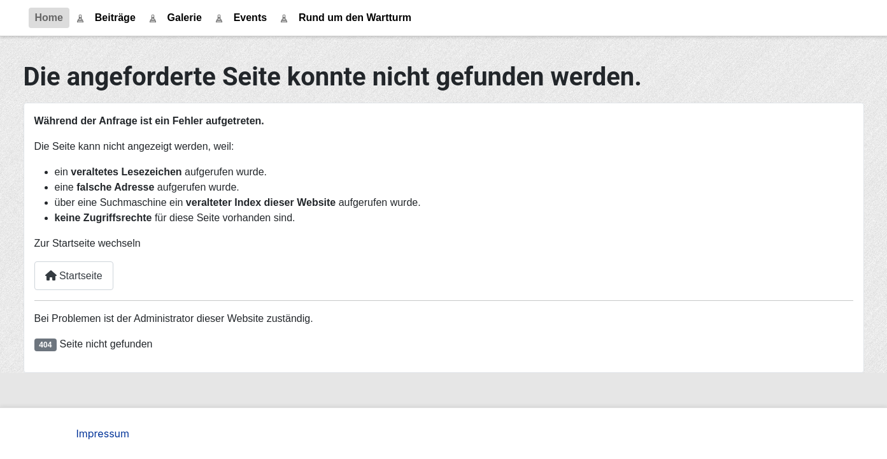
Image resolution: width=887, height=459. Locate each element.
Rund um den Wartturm (355, 17)
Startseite (74, 275)
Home (49, 17)
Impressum (103, 433)
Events (250, 17)
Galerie (184, 17)
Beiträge (115, 17)
